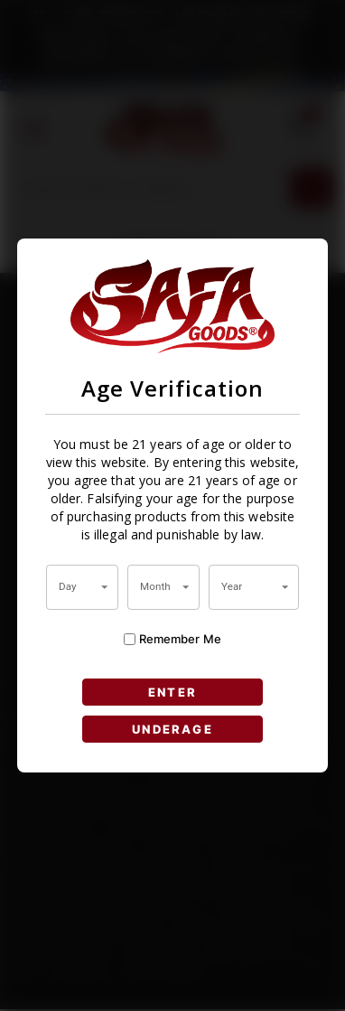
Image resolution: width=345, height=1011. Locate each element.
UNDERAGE (173, 729)
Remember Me (172, 639)
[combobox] (82, 587)
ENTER (173, 691)
